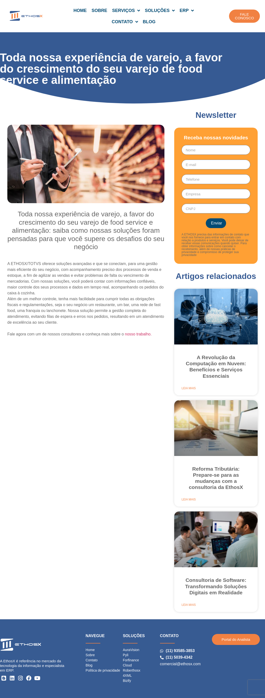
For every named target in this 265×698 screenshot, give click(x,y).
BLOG (149, 21)
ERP (187, 10)
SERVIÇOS (126, 10)
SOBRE (99, 10)
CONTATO (125, 21)
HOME (80, 10)
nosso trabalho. (138, 334)
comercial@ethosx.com (180, 664)
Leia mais (189, 388)
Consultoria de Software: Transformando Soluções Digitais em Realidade (216, 586)
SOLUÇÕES (160, 10)
